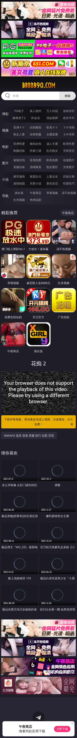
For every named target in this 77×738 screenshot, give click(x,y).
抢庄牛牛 (69, 118)
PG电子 (19, 111)
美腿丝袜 (19, 167)
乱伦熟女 (52, 151)
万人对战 (52, 111)
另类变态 (69, 151)
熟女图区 (52, 167)
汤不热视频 (69, 193)
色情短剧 (35, 200)
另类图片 (69, 167)
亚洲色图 (35, 160)
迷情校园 (19, 183)
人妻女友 (52, 176)
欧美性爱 (69, 144)
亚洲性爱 (19, 144)
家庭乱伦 (35, 176)
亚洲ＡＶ (19, 127)
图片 (5, 163)
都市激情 (19, 176)
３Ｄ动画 (69, 127)
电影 (5, 146)
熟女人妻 (19, 134)
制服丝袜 (19, 151)
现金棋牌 (52, 118)
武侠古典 (69, 176)
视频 (5, 130)
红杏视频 (19, 200)
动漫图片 (69, 160)
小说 (5, 179)
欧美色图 (52, 160)
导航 (5, 196)
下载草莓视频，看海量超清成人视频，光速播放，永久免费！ (39, 422)
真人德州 (35, 111)
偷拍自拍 (35, 144)
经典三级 (35, 151)
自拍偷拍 (35, 127)
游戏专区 (69, 111)
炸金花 (35, 118)
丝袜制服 (35, 134)
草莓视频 (52, 193)
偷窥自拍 (19, 160)
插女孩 (19, 193)
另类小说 (35, 183)
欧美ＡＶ (52, 127)
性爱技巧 (69, 183)
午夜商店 (35, 193)
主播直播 (52, 134)
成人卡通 (52, 144)
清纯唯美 (35, 167)
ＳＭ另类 (69, 134)
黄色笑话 (52, 183)
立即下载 (62, 729)
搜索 (67, 96)
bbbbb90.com (38, 85)
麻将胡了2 (19, 118)
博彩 (5, 114)
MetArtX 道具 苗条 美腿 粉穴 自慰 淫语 (29, 435)
